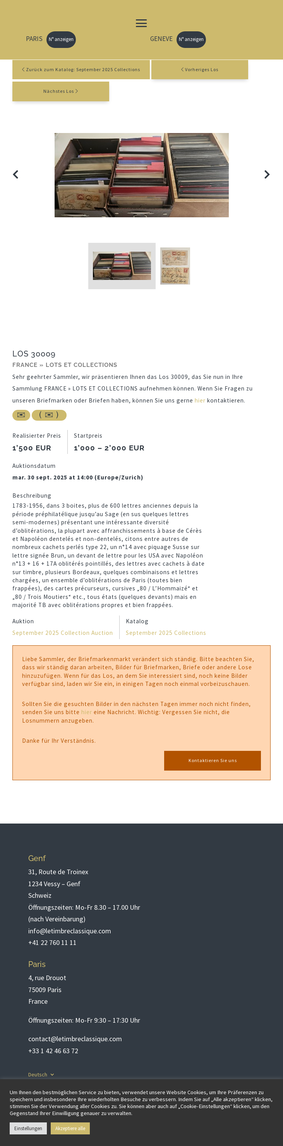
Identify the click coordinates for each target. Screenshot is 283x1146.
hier (200, 400)
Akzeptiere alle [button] (70, 1128)
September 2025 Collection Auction (62, 632)
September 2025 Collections (166, 632)
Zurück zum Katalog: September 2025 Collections (81, 69)
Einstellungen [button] (28, 1128)
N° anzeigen (61, 39)
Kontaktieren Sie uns (213, 760)
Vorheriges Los (201, 69)
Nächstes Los (58, 91)
